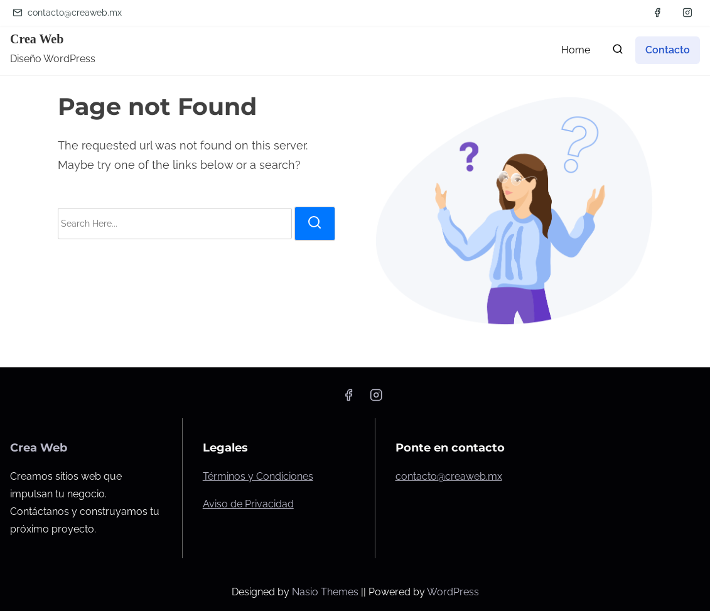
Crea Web (36, 39)
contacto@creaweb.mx (67, 13)
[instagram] (687, 13)
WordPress (453, 592)
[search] (617, 52)
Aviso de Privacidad (248, 504)
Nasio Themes (326, 592)
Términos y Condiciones (258, 476)
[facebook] (657, 13)
